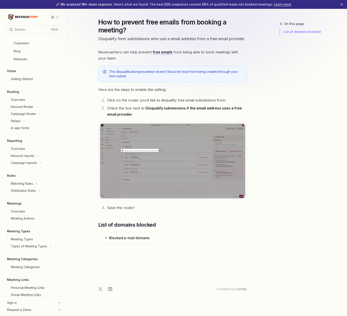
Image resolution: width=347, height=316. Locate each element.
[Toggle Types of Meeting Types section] (35, 246)
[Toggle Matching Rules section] (35, 183)
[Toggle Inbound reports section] (35, 155)
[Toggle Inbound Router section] (35, 106)
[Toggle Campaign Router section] (35, 113)
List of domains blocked (302, 32)
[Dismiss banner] (341, 4)
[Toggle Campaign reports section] (35, 162)
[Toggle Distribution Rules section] (35, 190)
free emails (162, 52)
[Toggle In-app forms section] (35, 128)
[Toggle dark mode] (55, 17)
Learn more (282, 4)
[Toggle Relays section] (35, 120)
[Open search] (33, 30)
